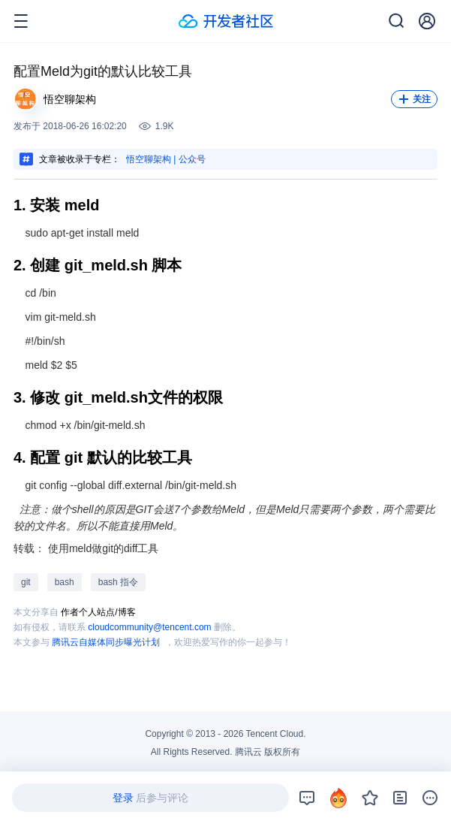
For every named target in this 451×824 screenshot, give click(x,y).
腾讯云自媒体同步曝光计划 (106, 642)
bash (64, 582)
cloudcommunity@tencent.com (149, 627)
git (26, 582)
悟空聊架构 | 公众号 (166, 159)
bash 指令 (118, 582)
